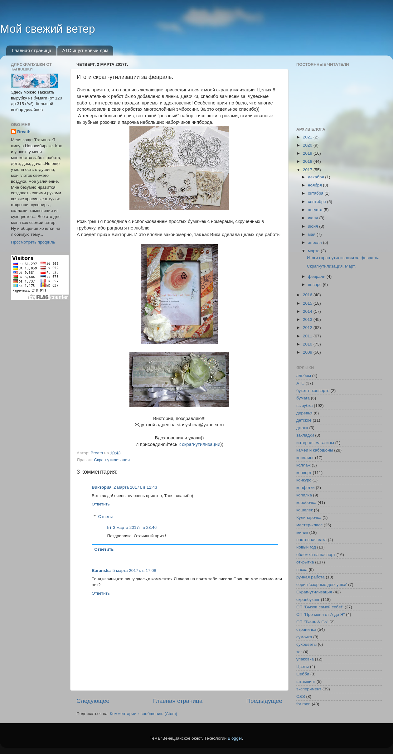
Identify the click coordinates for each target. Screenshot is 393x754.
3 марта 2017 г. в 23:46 (135, 527)
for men (303, 704)
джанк (302, 427)
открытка (305, 562)
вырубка (304, 405)
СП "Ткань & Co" (312, 622)
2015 (308, 303)
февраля (317, 276)
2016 (308, 294)
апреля (315, 242)
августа (315, 209)
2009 (308, 352)
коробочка (306, 502)
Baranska (101, 570)
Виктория (102, 487)
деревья (304, 413)
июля (313, 217)
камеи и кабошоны (314, 450)
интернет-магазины (315, 442)
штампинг (305, 681)
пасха (302, 569)
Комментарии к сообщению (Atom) (143, 713)
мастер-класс (309, 525)
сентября (317, 201)
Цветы (302, 666)
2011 (308, 336)
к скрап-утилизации (200, 444)
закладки (305, 435)
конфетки (305, 487)
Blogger (235, 738)
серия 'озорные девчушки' (321, 584)
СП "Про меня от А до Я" (320, 614)
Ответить (101, 504)
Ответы (105, 516)
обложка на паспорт (315, 554)
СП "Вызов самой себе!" (319, 607)
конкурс (303, 480)
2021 (308, 137)
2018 (308, 161)
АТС (300, 383)
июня (313, 226)
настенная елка (311, 539)
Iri (109, 527)
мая (312, 234)
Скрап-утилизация (112, 459)
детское (304, 420)
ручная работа (310, 577)
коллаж (303, 465)
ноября (315, 185)
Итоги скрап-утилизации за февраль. (343, 257)
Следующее (92, 701)
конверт (304, 472)
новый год (306, 547)
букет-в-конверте (312, 390)
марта (314, 251)
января (315, 284)
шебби (302, 674)
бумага (303, 398)
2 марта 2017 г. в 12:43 (135, 487)
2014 (308, 311)
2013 (308, 319)
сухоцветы (306, 644)
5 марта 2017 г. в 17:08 (134, 570)
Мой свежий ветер (47, 28)
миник (302, 532)
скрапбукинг (308, 599)
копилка (304, 495)
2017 (308, 169)
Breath (24, 131)
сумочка (304, 637)
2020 (308, 145)
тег (299, 652)
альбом (303, 375)
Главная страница (31, 50)
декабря (316, 177)
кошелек (304, 510)
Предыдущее (264, 701)
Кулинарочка (308, 517)
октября (316, 193)
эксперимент (308, 689)
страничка (306, 629)
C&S (300, 696)
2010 (308, 344)
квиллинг (305, 457)
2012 (308, 327)
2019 (308, 153)
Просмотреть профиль (33, 242)
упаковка (305, 659)
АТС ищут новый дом (85, 50)
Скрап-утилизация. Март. (331, 266)
